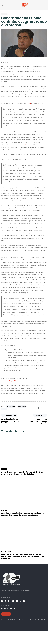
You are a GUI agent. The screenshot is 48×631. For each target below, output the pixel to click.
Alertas (4, 14)
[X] (41, 407)
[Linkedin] (38, 408)
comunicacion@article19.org (11, 381)
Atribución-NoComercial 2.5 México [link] (32, 621)
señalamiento (28, 145)
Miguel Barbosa (22, 406)
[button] (3, 5)
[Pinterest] (44, 407)
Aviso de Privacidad (6, 626)
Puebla (4, 409)
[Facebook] (38, 407)
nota (29, 104)
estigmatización (11, 406)
